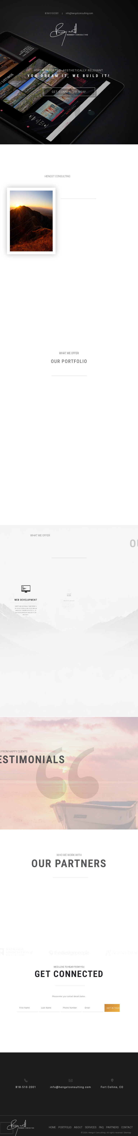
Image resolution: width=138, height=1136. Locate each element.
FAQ (101, 1127)
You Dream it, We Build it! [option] (69, 76)
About (78, 1127)
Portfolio (65, 1127)
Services (90, 1127)
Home (52, 1127)
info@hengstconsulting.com (79, 13)
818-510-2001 (52, 13)
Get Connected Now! (69, 91)
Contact (127, 1127)
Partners (112, 1127)
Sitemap (127, 1132)
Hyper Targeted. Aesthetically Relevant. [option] (69, 70)
